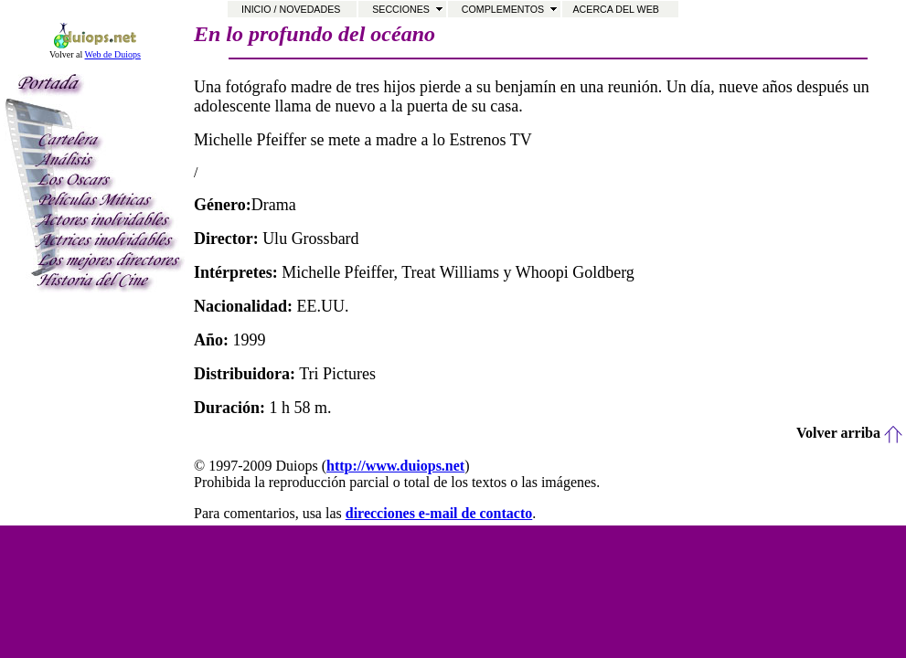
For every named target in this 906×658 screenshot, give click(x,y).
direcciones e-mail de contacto (439, 513)
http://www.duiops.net (395, 465)
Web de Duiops (113, 54)
